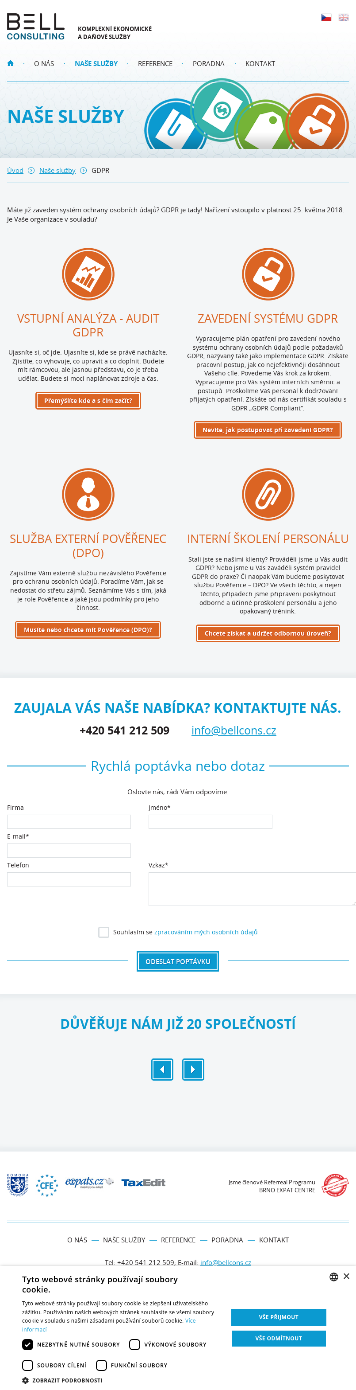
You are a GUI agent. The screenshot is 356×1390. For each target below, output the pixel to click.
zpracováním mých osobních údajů (206, 932)
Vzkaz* (158, 865)
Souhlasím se (179, 933)
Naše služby (96, 63)
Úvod (15, 170)
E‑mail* (18, 836)
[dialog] (178, 1328)
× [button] (346, 1276)
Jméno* (160, 808)
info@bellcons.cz (233, 730)
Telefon (18, 865)
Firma (15, 808)
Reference (155, 63)
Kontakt (260, 63)
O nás (44, 63)
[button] (122, 1379)
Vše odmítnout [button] (279, 1338)
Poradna (209, 63)
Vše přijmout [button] (279, 1317)
